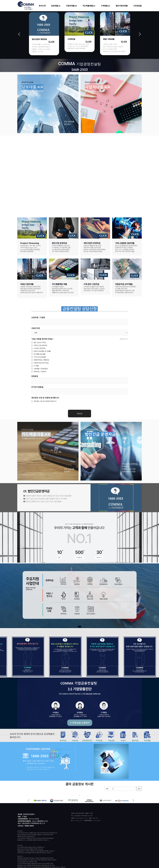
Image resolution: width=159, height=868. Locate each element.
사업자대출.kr (71, 5)
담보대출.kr (56, 5)
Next (140, 34)
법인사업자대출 (122, 5)
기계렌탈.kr (105, 5)
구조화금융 (137, 5)
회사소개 (42, 5)
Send (79, 413)
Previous (19, 34)
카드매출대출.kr (89, 5)
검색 (139, 789)
